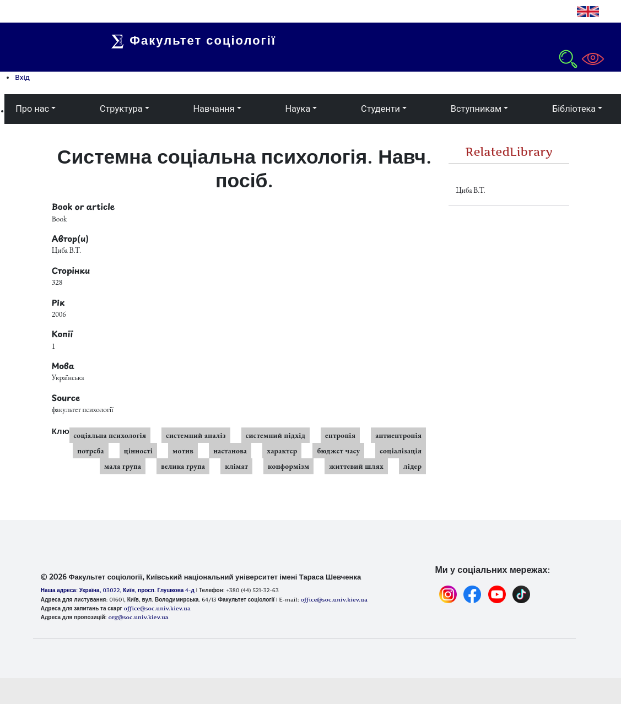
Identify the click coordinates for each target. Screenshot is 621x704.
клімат (236, 466)
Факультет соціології (199, 40)
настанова (230, 451)
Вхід (22, 77)
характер (282, 451)
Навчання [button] (213, 109)
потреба (90, 451)
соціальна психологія (110, 435)
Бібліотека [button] (574, 109)
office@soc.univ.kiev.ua (156, 608)
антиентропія (398, 435)
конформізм (288, 466)
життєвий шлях (356, 466)
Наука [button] (297, 109)
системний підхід (275, 435)
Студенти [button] (380, 109)
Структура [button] (121, 109)
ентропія (340, 435)
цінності (138, 451)
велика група (183, 466)
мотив (182, 451)
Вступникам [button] (476, 109)
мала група (122, 466)
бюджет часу (338, 451)
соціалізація (401, 451)
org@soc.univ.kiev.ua (138, 617)
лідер (412, 466)
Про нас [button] (32, 109)
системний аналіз (195, 435)
